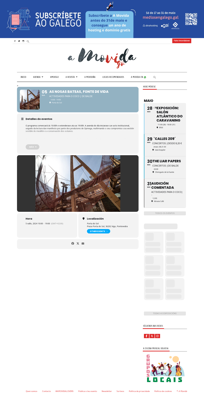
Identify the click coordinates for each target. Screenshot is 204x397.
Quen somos (31, 391)
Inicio (23, 77)
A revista (70, 77)
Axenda (37, 77)
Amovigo (54, 77)
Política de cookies (163, 391)
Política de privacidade (139, 391)
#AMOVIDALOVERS (65, 391)
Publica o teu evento (88, 391)
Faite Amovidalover (182, 41)
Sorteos (121, 391)
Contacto (46, 391)
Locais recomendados (113, 77)
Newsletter (107, 391)
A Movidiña (89, 77)
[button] (32, 41)
